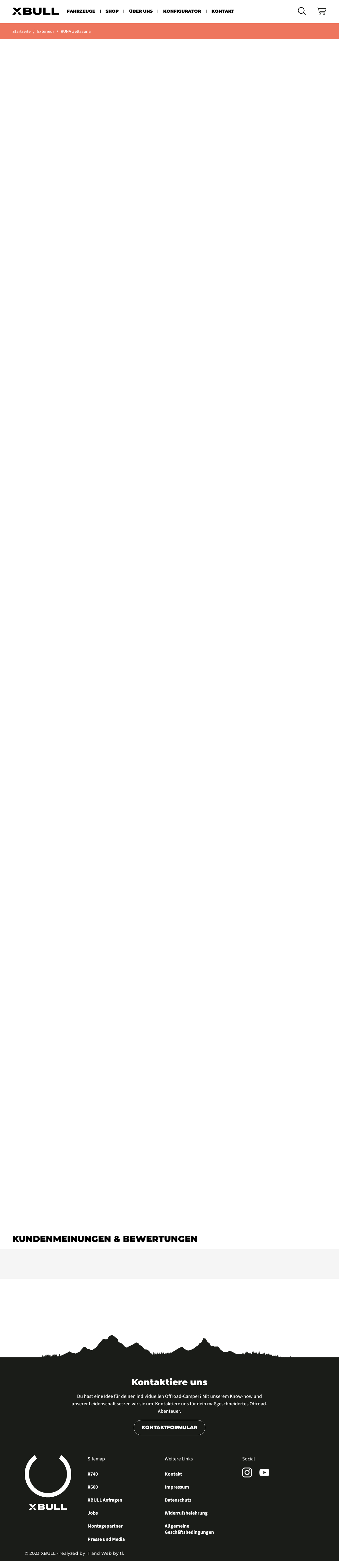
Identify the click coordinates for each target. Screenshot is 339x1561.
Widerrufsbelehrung (186, 1513)
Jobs (93, 1513)
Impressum (177, 1487)
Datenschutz (178, 1500)
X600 (93, 1487)
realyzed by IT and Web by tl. (91, 1553)
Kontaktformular (169, 1427)
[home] (35, 11)
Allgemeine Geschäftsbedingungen (189, 1529)
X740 (93, 1474)
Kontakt (173, 1474)
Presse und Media (106, 1540)
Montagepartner (105, 1526)
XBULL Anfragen (105, 1500)
